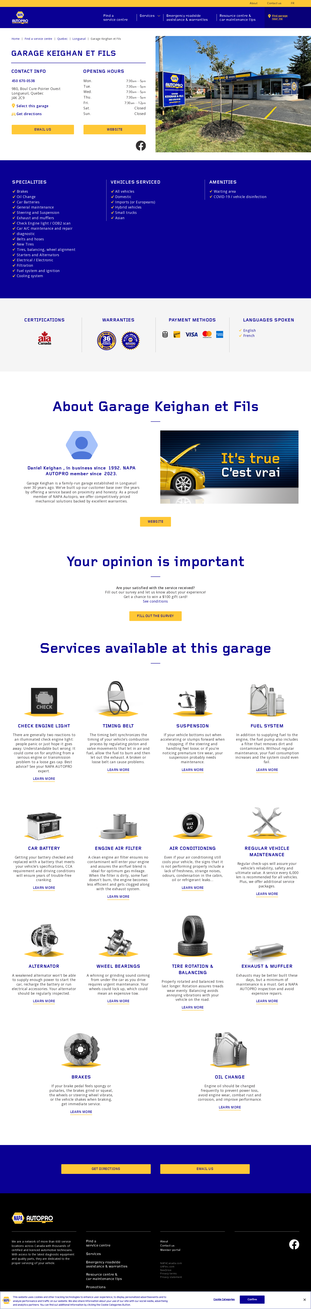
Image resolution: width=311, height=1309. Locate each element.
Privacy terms (168, 1273)
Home (16, 39)
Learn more (44, 779)
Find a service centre (115, 18)
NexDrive (165, 1270)
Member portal (170, 1250)
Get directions (27, 113)
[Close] (304, 1304)
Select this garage (30, 105)
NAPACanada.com (171, 1263)
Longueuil (79, 39)
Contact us (274, 3)
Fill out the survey (155, 616)
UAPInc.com (167, 1266)
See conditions (155, 601)
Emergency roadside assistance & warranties (187, 18)
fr (293, 3)
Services (147, 16)
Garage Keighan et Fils (106, 39)
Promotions (96, 1287)
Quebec (62, 39)
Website (114, 129)
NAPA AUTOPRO (20, 17)
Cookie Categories (224, 1304)
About (253, 3)
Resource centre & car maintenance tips (237, 18)
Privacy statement (171, 1277)
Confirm (252, 1304)
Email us (42, 129)
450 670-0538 (23, 80)
